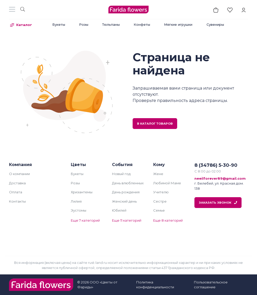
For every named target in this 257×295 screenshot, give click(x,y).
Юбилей (119, 210)
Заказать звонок (218, 202)
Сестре (160, 201)
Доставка (17, 183)
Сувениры (215, 24)
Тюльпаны (111, 24)
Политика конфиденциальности (155, 284)
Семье (159, 210)
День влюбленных (128, 183)
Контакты (17, 201)
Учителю (161, 192)
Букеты (58, 24)
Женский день (124, 201)
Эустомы (78, 210)
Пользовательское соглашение (211, 284)
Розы (83, 24)
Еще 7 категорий (85, 220)
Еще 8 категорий (168, 220)
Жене (158, 174)
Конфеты (142, 24)
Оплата (15, 192)
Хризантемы (81, 192)
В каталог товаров (155, 123)
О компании (19, 174)
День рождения (126, 192)
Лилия (76, 201)
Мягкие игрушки (178, 24)
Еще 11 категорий (126, 220)
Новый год (121, 174)
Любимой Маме (167, 183)
